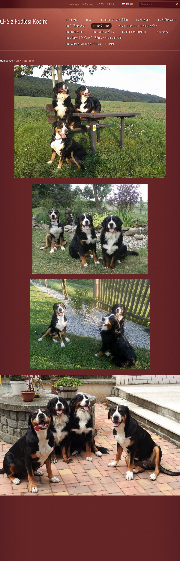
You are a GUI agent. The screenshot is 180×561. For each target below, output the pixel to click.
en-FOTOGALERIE (75, 32)
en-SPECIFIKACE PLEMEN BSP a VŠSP (137, 26)
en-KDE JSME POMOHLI (134, 32)
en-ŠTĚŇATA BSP (167, 20)
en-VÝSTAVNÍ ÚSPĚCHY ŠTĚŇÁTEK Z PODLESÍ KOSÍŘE (94, 38)
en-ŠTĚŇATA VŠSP (75, 26)
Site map (88, 4)
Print (111, 4)
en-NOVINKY (143, 20)
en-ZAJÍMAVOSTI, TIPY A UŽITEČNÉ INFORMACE (91, 44)
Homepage (72, 20)
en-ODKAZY (161, 32)
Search (176, 4)
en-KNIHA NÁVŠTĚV (103, 32)
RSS (101, 4)
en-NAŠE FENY (101, 26)
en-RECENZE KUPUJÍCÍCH (114, 20)
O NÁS (89, 20)
